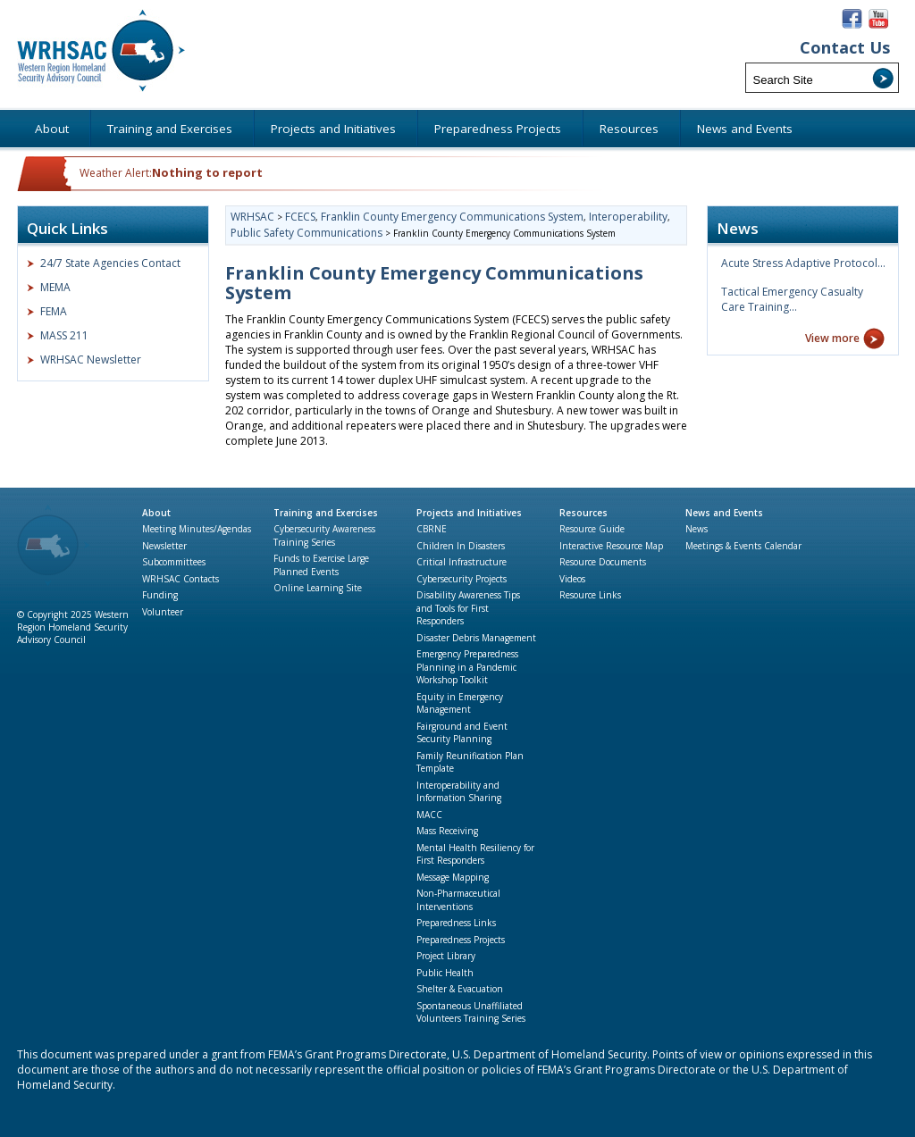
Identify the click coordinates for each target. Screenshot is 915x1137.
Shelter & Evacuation (459, 988)
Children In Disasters (460, 545)
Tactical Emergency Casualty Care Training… (792, 299)
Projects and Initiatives (469, 512)
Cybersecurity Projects (461, 579)
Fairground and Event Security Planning (462, 733)
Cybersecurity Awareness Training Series (324, 535)
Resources (583, 512)
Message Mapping (452, 877)
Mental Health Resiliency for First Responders (475, 854)
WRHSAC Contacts (180, 579)
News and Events (724, 512)
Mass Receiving (447, 830)
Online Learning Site (317, 587)
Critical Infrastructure (461, 562)
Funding (160, 595)
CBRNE (431, 529)
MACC (429, 814)
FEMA (53, 311)
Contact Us (845, 47)
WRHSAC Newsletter (90, 359)
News (696, 529)
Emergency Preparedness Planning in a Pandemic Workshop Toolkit (467, 667)
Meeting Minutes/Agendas (196, 529)
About (156, 512)
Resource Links (590, 595)
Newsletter (164, 545)
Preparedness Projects (460, 939)
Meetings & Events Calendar (743, 545)
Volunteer (162, 612)
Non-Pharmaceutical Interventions (458, 900)
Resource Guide (592, 529)
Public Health (445, 972)
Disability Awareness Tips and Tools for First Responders (468, 608)
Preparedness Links (456, 922)
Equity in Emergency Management (459, 703)
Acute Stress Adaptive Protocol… (803, 263)
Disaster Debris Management (476, 637)
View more (832, 338)
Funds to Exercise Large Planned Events (321, 565)
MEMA (55, 287)
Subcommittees (174, 562)
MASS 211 (64, 335)
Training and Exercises (325, 512)
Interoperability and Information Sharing (458, 792)
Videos (572, 579)
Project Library (445, 955)
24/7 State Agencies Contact (110, 263)
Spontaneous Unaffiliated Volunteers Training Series (470, 1012)
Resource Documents (602, 562)
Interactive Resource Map (611, 545)
